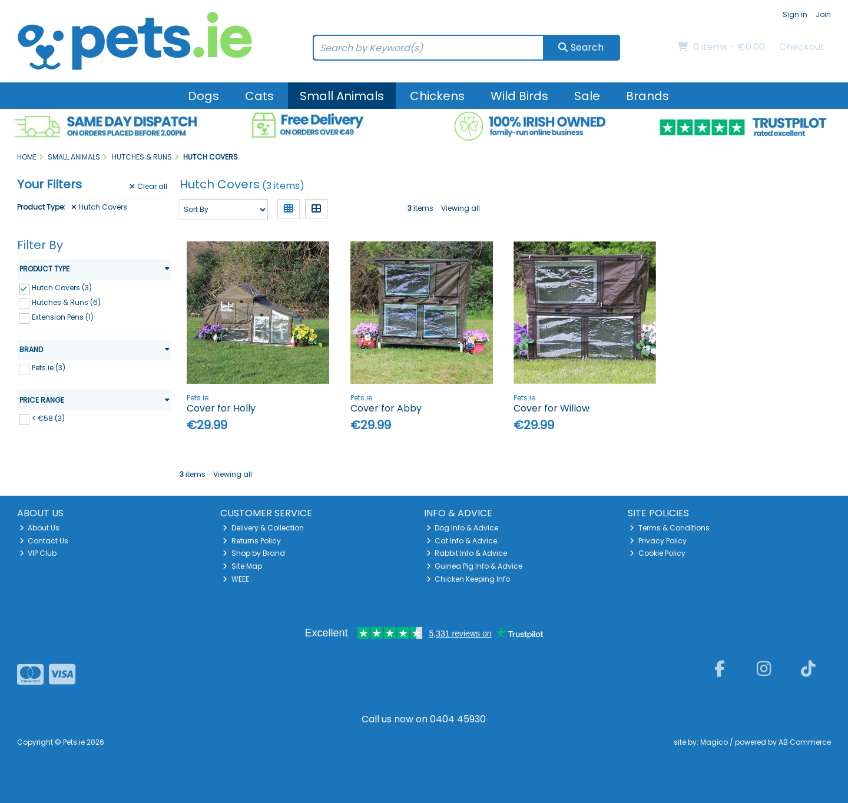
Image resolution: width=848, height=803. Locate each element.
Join (823, 14)
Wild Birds (519, 96)
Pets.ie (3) (48, 368)
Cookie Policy (657, 553)
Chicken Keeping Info (468, 579)
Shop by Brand (254, 553)
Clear (148, 186)
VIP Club (38, 553)
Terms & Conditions (670, 528)
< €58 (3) (48, 418)
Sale (587, 96)
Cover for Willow (551, 408)
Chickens (437, 96)
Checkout (801, 47)
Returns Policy (252, 541)
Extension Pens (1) (63, 317)
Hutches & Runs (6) (66, 302)
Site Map (242, 566)
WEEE (236, 579)
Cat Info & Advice (462, 541)
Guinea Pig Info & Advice (474, 566)
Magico (714, 742)
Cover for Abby (386, 408)
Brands (647, 96)
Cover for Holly (221, 408)
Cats (259, 96)
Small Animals (342, 96)
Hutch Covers (99, 207)
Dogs (203, 96)
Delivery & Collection (263, 528)
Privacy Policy (658, 541)
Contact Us (44, 541)
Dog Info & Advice (462, 528)
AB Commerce (805, 742)
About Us (39, 528)
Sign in (795, 14)
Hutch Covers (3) (62, 288)
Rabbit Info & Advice (467, 553)
